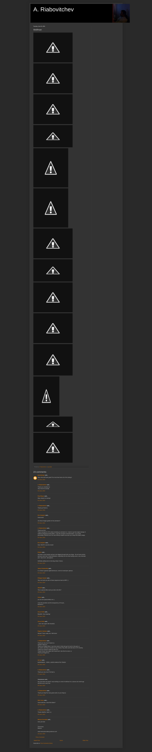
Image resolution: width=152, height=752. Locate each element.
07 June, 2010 (41, 674)
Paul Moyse (41, 496)
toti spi (40, 660)
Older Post (85, 740)
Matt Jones (41, 700)
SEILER (40, 587)
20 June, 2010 (41, 733)
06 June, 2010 (41, 664)
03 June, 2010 (41, 573)
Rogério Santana (42, 631)
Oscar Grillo (41, 612)
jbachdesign (41, 475)
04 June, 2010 (41, 616)
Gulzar (39, 597)
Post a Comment (40, 737)
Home (61, 740)
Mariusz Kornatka (42, 719)
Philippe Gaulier (42, 578)
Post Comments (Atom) (46, 743)
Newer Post (37, 740)
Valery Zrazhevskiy (43, 568)
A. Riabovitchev (53, 9)
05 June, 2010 (41, 655)
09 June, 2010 (41, 685)
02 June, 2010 (41, 479)
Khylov (40, 552)
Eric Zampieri (41, 515)
